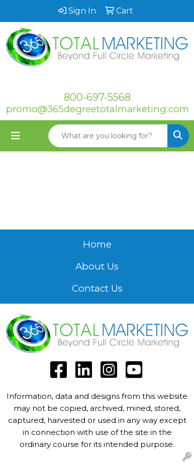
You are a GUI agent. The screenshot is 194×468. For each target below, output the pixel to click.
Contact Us (97, 288)
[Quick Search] (108, 135)
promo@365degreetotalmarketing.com (97, 109)
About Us (97, 266)
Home (97, 244)
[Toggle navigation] (15, 136)
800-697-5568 (97, 97)
